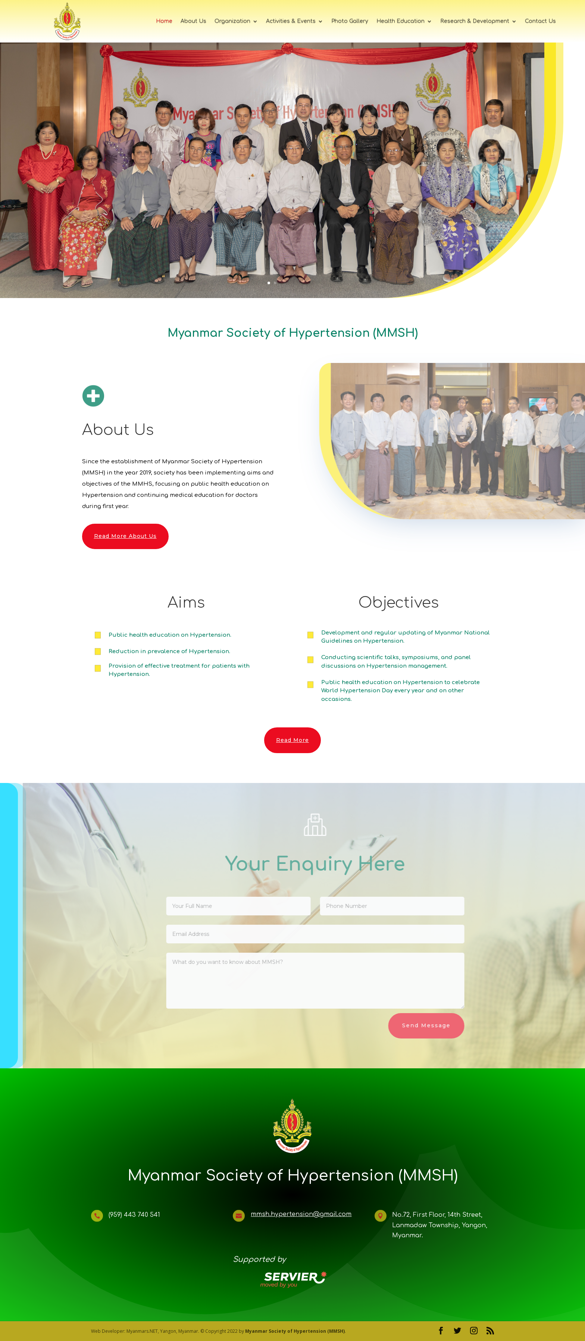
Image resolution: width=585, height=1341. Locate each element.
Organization (232, 21)
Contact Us (540, 21)
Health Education (400, 21)
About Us (193, 21)
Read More (292, 740)
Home (164, 21)
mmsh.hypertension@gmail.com (301, 1214)
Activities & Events (291, 21)
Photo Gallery (349, 21)
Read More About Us (125, 536)
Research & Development (474, 21)
